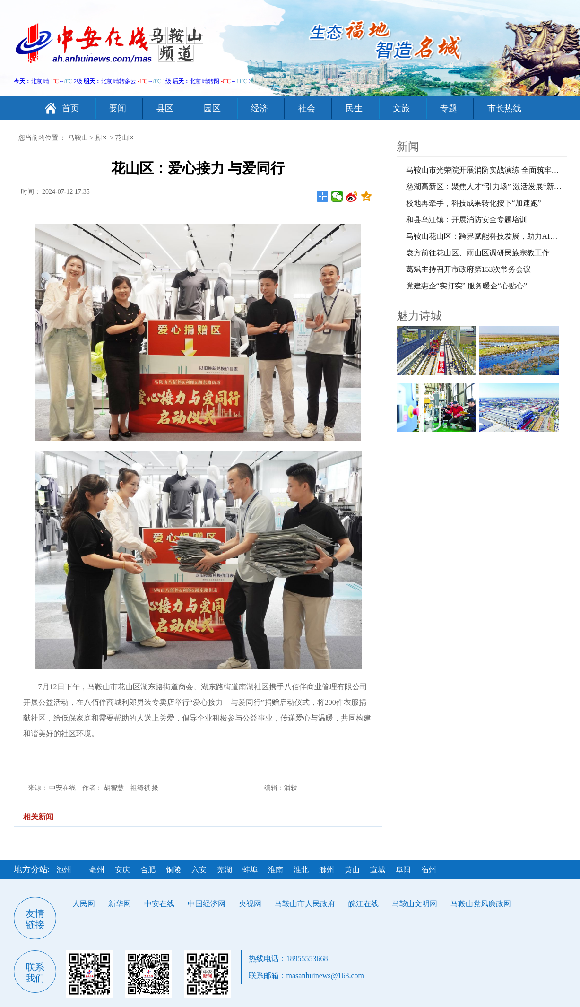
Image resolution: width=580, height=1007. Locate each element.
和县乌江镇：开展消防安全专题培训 (466, 220)
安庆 (122, 870)
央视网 (250, 904)
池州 (63, 870)
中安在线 (159, 904)
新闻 (408, 146)
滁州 (326, 870)
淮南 (275, 870)
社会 (306, 108)
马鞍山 (78, 137)
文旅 (401, 108)
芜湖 (224, 870)
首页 (70, 108)
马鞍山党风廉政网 (480, 904)
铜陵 (173, 870)
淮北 (301, 870)
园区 (212, 108)
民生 (354, 108)
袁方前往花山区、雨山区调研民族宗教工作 (478, 253)
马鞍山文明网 (414, 904)
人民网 (83, 904)
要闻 (117, 108)
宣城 (377, 870)
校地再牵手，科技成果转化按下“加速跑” (473, 203)
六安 (199, 870)
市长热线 (504, 108)
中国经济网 (206, 904)
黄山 (352, 870)
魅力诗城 (419, 316)
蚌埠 (250, 870)
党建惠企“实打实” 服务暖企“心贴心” (466, 286)
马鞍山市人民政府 (305, 904)
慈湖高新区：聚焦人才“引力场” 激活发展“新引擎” (489, 186)
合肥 (148, 870)
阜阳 (403, 870)
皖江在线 (363, 904)
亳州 (96, 870)
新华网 (119, 904)
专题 (448, 108)
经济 (259, 108)
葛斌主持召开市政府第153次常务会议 (468, 269)
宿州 (428, 870)
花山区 (125, 137)
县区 (164, 108)
